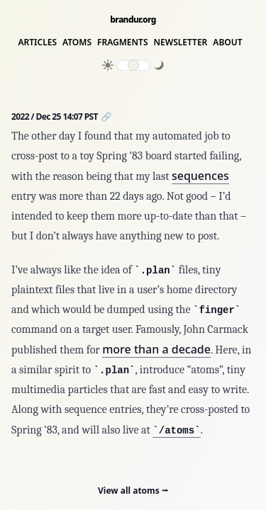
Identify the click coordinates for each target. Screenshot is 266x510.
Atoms (77, 42)
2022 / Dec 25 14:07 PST (55, 116)
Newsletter (181, 42)
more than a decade (156, 349)
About (227, 42)
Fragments (122, 42)
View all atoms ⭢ (133, 490)
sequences (200, 175)
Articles (37, 42)
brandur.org (133, 20)
